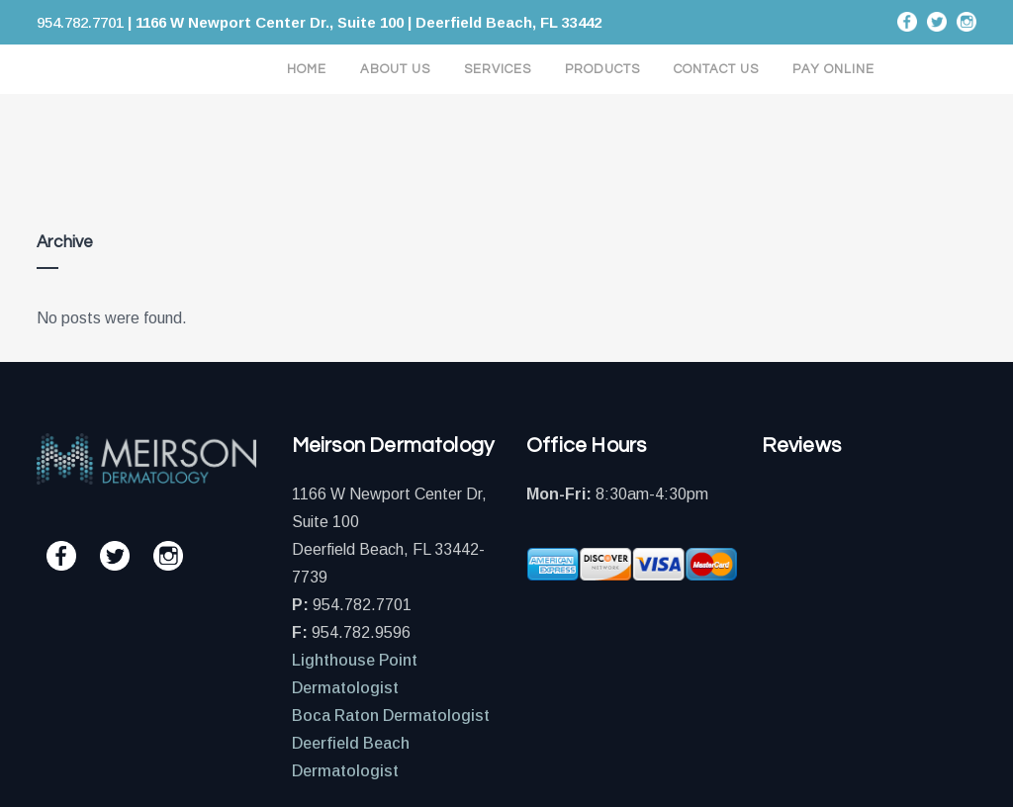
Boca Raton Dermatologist (391, 715)
